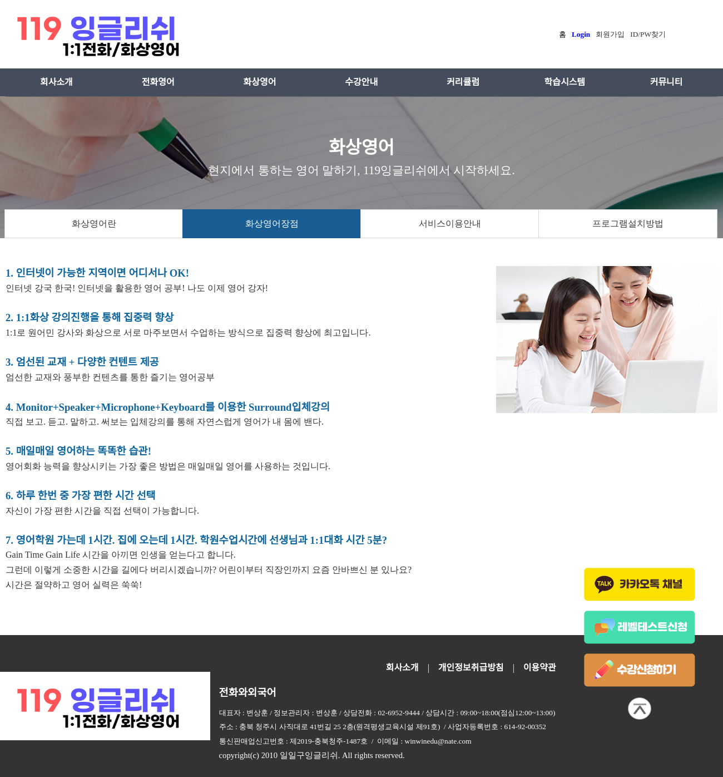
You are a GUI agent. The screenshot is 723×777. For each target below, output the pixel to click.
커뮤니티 (666, 82)
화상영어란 (94, 223)
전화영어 (158, 82)
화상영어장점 (272, 223)
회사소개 (56, 82)
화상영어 (260, 82)
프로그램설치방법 (627, 223)
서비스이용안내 (450, 223)
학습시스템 (564, 82)
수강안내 (361, 82)
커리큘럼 (463, 82)
